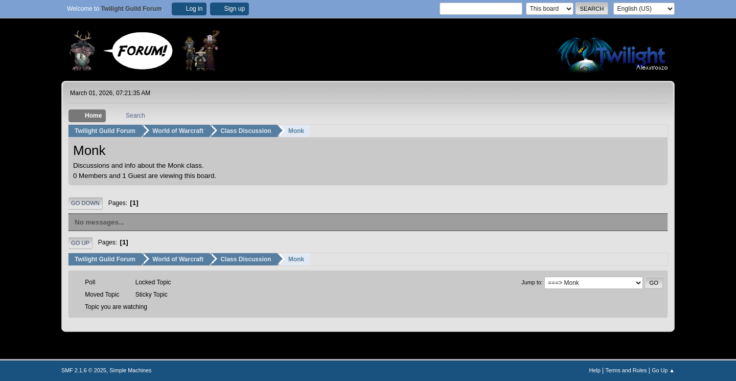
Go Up (80, 243)
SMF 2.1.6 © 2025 (83, 370)
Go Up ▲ (663, 370)
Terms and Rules (626, 370)
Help (595, 370)
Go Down (85, 203)
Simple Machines (130, 370)
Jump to (531, 282)
